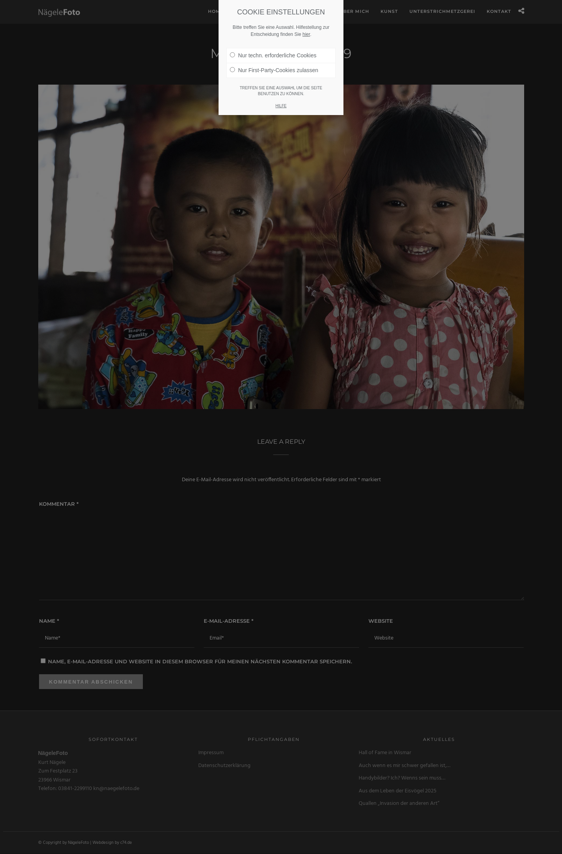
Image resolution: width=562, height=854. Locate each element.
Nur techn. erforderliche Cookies (273, 19)
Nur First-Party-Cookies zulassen (274, 34)
